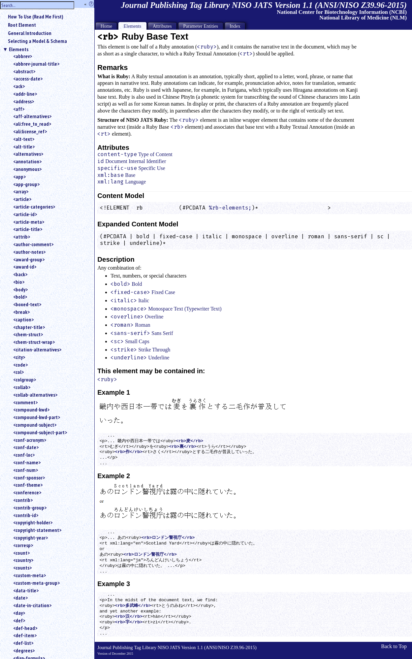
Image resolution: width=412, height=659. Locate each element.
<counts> (22, 567)
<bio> (18, 282)
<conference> (27, 492)
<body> (20, 289)
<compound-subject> (34, 424)
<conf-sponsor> (29, 477)
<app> (19, 176)
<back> (20, 274)
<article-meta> (28, 221)
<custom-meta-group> (36, 582)
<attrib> (21, 236)
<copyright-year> (30, 537)
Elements (18, 49)
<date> (20, 597)
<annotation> (27, 161)
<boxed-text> (27, 304)
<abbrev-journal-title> (36, 63)
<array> (20, 191)
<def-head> (25, 628)
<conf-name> (27, 462)
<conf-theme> (28, 484)
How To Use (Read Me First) (35, 16)
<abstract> (24, 71)
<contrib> (23, 500)
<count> (21, 552)
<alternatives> (28, 153)
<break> (21, 312)
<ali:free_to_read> (32, 123)
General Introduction (29, 33)
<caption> (23, 319)
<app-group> (26, 184)
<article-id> (25, 214)
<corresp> (23, 545)
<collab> (21, 387)
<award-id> (24, 266)
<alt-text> (23, 139)
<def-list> (23, 643)
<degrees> (24, 650)
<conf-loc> (24, 454)
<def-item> (25, 635)
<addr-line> (25, 93)
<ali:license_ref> (30, 131)
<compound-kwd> (31, 409)
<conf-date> (26, 447)
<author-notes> (29, 251)
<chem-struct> (28, 334)
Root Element (22, 24)
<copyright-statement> (37, 530)
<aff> (18, 109)
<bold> (20, 296)
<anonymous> (27, 169)
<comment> (25, 402)
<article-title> (27, 229)
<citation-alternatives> (37, 349)
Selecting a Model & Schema (37, 41)
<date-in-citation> (32, 605)
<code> (20, 364)
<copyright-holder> (32, 522)
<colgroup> (24, 379)
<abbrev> (22, 56)
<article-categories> (34, 206)
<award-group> (29, 259)
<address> (23, 101)
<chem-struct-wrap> (34, 342)
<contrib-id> (25, 515)
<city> (19, 357)
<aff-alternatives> (32, 116)
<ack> (19, 86)
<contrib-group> (30, 507)
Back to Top (394, 646)
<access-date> (28, 78)
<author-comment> (33, 244)
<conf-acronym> (29, 440)
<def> (19, 620)
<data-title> (26, 590)
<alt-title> (24, 146)
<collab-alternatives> (35, 394)
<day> (19, 613)
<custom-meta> (29, 575)
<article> (22, 199)
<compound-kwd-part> (36, 417)
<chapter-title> (29, 327)
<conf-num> (25, 470)
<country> (23, 560)
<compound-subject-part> (40, 432)
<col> (18, 372)
